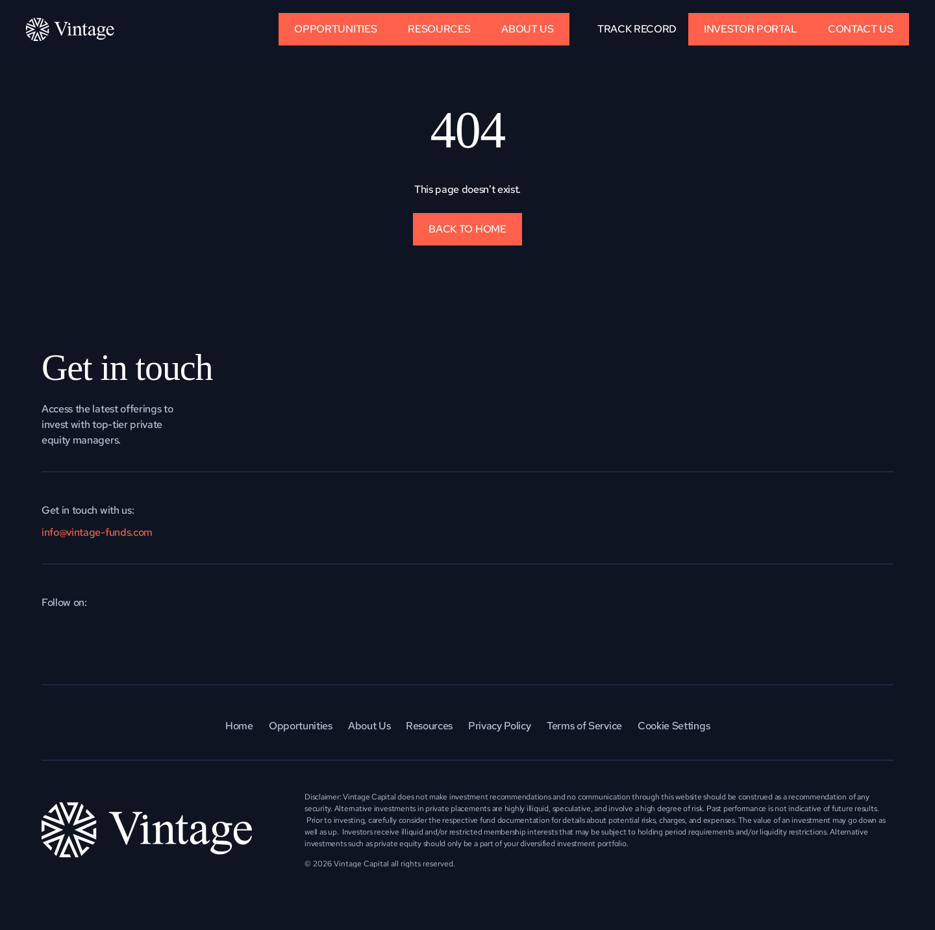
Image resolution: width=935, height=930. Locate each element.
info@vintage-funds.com (97, 532)
